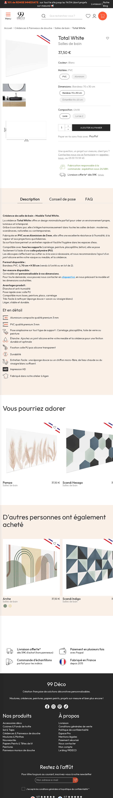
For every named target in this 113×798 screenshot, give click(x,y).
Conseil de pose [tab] (62, 199)
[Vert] (5, 606)
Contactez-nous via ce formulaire (76, 154)
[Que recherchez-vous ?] (61, 16)
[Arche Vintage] (10, 606)
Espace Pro (65, 733)
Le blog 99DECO (68, 750)
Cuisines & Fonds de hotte (17, 726)
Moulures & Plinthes (13, 736)
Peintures (8, 746)
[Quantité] (61, 127)
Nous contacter (67, 743)
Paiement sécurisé (69, 740)
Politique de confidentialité (73, 729)
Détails (101, 175)
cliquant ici (68, 277)
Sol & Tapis (8, 729)
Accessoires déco (12, 723)
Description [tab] (30, 199)
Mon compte (65, 746)
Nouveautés (9, 740)
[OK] (75, 780)
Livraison (96, 4)
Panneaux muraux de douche (19, 750)
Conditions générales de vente (75, 726)
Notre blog (106, 4)
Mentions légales (68, 736)
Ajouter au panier (91, 127)
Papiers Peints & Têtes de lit (18, 743)
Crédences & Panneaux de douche (21, 733)
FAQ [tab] (89, 199)
